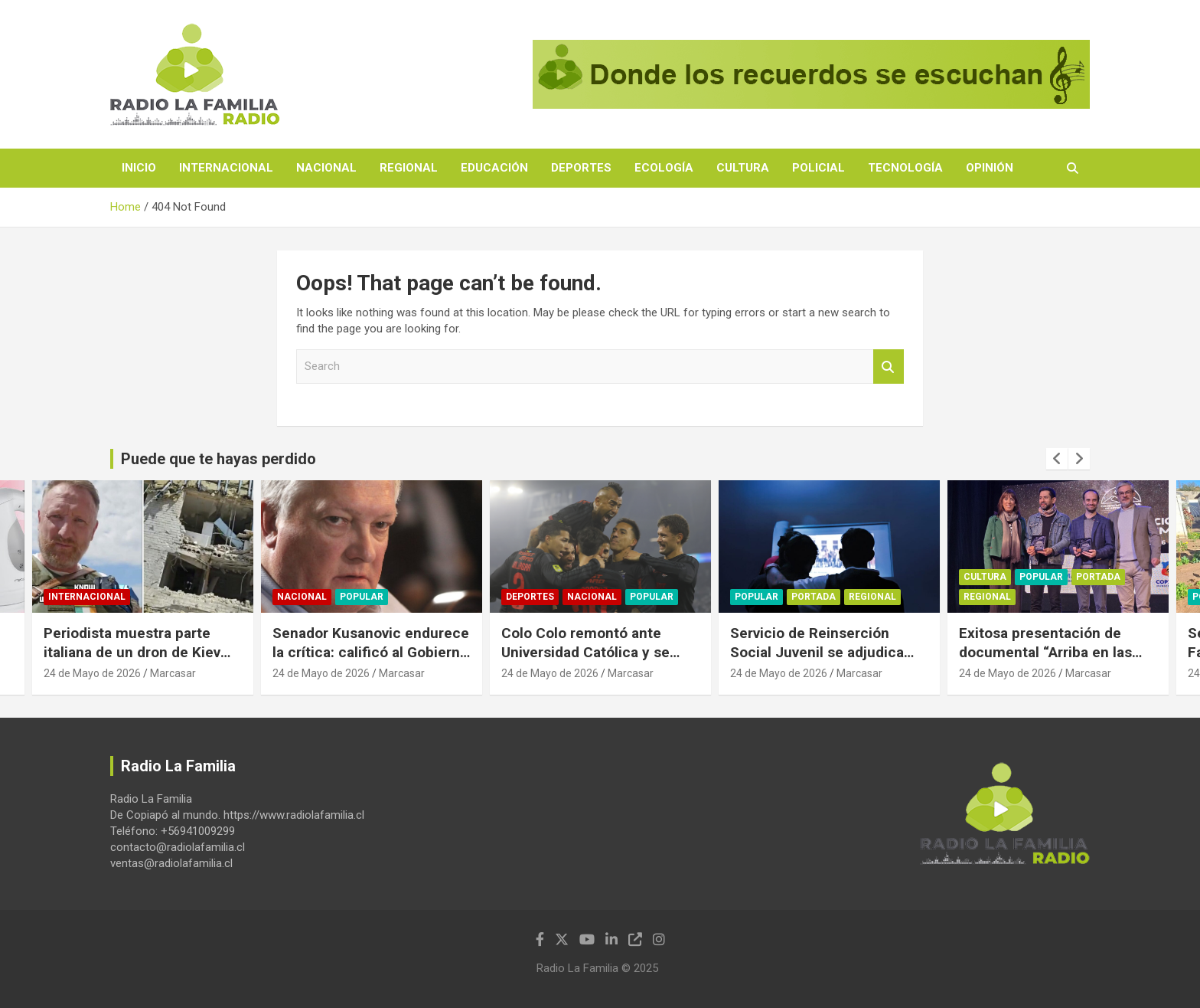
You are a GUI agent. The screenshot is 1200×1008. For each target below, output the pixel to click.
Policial (818, 168)
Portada (813, 597)
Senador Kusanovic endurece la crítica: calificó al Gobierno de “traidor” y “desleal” (370, 651)
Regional (409, 168)
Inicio (139, 168)
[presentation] (1057, 459)
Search (888, 366)
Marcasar (173, 673)
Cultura (742, 168)
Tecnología (905, 168)
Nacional (326, 168)
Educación (494, 168)
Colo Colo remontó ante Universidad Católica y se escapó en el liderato (585, 651)
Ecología (663, 168)
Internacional (226, 168)
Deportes (581, 168)
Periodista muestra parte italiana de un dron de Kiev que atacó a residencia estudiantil (132, 661)
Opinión (989, 168)
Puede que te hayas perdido (218, 459)
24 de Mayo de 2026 (92, 673)
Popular (361, 597)
